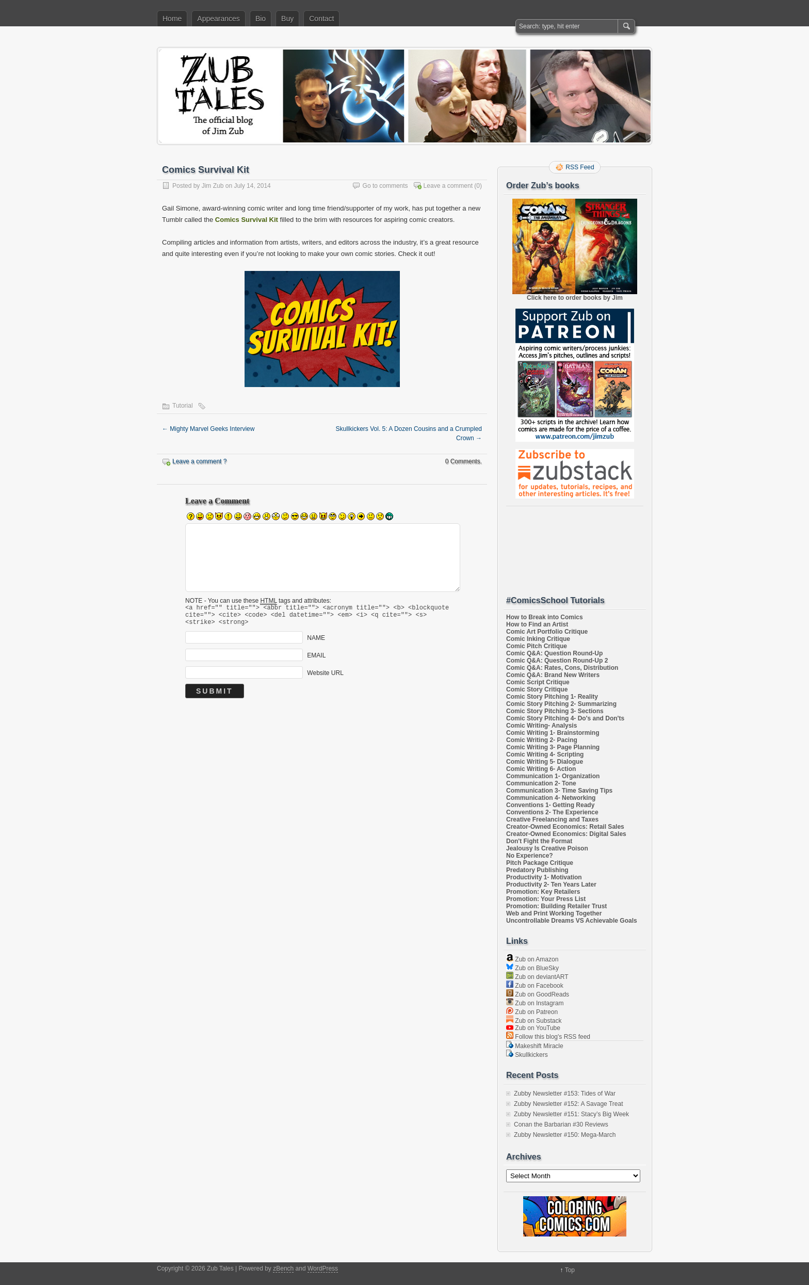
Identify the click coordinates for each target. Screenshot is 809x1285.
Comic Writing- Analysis (541, 725)
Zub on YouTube (533, 1028)
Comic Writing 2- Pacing (541, 740)
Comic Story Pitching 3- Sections (555, 711)
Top (570, 1270)
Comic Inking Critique (538, 638)
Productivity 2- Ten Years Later (551, 884)
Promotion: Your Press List (546, 899)
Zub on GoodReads (537, 994)
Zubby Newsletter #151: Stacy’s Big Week (571, 1114)
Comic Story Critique (537, 689)
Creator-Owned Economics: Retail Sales (565, 826)
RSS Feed (579, 167)
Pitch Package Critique (539, 862)
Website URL (325, 677)
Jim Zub (213, 185)
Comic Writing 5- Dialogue (544, 761)
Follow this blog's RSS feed (548, 1036)
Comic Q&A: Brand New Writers (553, 675)
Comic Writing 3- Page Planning (553, 747)
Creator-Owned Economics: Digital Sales (566, 834)
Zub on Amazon (532, 959)
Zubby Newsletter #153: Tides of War (565, 1093)
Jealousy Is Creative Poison (547, 848)
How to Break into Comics (544, 617)
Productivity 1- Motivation (544, 877)
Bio (260, 18)
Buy (287, 18)
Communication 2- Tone (541, 783)
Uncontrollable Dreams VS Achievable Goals (571, 920)
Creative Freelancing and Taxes (552, 819)
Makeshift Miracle (534, 1046)
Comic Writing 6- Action (541, 769)
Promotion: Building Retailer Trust (556, 906)
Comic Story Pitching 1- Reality (552, 696)
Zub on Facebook (534, 985)
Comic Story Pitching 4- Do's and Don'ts (565, 718)
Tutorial (182, 405)
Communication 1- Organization (553, 776)
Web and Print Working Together (554, 913)
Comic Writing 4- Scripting (545, 754)
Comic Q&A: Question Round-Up (554, 653)
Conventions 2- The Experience (552, 812)
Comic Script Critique (538, 682)
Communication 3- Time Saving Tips (559, 790)
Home (172, 18)
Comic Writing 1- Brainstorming (552, 732)
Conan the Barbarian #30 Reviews (561, 1124)
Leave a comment (448, 185)
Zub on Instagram (534, 1003)
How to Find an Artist (537, 624)
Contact (321, 18)
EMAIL (316, 660)
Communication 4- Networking (550, 797)
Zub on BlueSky (532, 968)
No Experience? (529, 855)
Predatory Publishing (537, 870)
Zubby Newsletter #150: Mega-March (565, 1134)
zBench (283, 1268)
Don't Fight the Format (539, 841)
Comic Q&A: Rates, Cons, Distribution (562, 667)
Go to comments (385, 185)
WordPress (323, 1268)
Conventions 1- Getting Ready (550, 805)
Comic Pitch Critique (536, 646)
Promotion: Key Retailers (543, 891)
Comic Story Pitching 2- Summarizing (561, 704)
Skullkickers (527, 1054)
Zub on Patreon (532, 1012)
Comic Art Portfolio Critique (547, 631)
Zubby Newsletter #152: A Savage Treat (568, 1103)
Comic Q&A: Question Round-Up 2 (557, 660)
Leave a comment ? (199, 461)
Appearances (218, 18)
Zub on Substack (533, 1020)
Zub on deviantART (537, 977)
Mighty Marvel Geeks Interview (208, 428)
